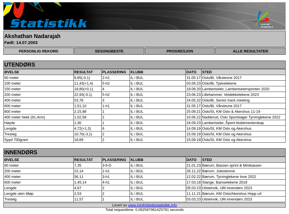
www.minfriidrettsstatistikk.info (152, 205)
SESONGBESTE (109, 51)
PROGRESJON (180, 51)
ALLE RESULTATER (250, 51)
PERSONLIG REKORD (38, 51)
